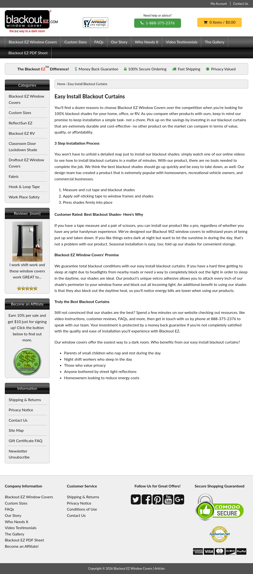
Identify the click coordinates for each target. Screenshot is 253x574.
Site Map (16, 430)
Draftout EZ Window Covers (26, 162)
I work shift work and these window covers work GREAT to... (27, 268)
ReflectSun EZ (20, 123)
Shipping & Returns (25, 399)
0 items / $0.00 (219, 22)
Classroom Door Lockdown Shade (23, 146)
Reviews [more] (27, 213)
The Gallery (214, 42)
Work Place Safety (24, 197)
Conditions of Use (82, 509)
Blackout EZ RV (22, 133)
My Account (219, 4)
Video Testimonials (181, 42)
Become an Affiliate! (22, 546)
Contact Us (240, 4)
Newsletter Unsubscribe (19, 454)
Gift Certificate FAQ (25, 440)
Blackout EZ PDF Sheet (28, 52)
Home (61, 84)
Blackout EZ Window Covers (33, 42)
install (156, 225)
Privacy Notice (21, 409)
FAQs (98, 42)
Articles (159, 568)
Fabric (14, 176)
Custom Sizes (75, 42)
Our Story (119, 42)
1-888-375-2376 (157, 22)
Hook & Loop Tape (24, 186)
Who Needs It (146, 42)
